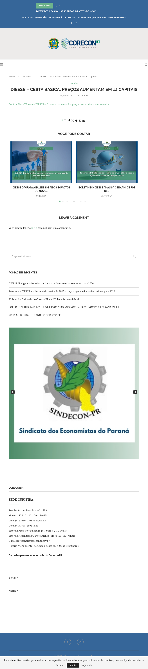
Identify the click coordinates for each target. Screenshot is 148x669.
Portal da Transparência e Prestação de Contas (48, 17)
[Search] (146, 65)
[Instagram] (76, 23)
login (34, 228)
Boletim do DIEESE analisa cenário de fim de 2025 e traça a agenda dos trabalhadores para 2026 (62, 291)
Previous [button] (13, 392)
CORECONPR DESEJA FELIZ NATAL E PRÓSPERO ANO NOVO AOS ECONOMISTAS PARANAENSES (64, 307)
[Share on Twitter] (72, 120)
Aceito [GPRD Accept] (73, 665)
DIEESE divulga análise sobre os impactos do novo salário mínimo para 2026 (51, 283)
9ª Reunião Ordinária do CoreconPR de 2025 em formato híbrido (44, 299)
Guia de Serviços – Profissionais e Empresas (102, 17)
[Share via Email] (83, 120)
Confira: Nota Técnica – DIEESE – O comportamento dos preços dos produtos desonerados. (59, 104)
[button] (56, 6)
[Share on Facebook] (69, 120)
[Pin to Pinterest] (76, 120)
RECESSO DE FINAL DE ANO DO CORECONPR (35, 315)
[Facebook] (71, 23)
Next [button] (135, 392)
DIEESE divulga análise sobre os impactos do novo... (66, 11)
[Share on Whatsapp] (80, 120)
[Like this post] (65, 120)
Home (12, 76)
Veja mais (87, 665)
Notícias (27, 76)
